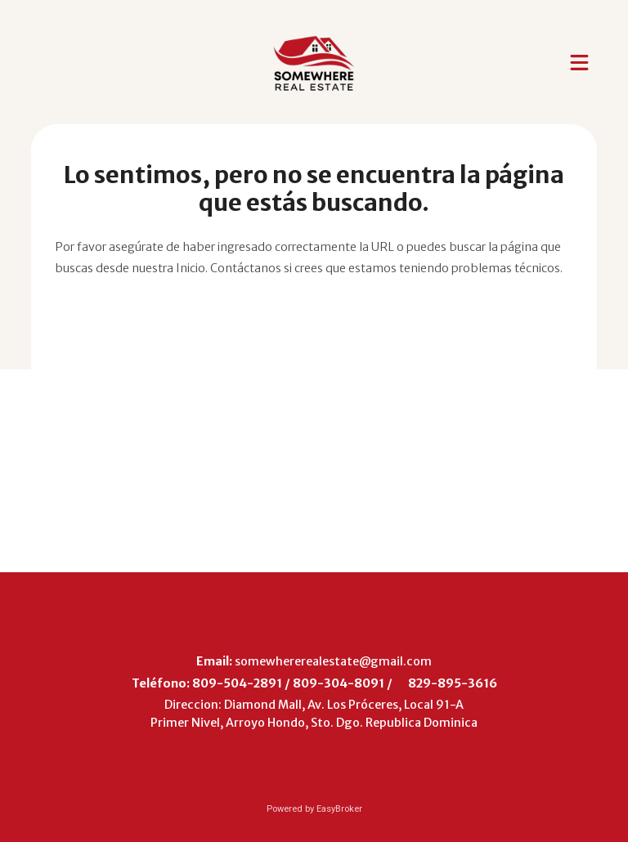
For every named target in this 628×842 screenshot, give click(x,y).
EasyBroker (339, 809)
